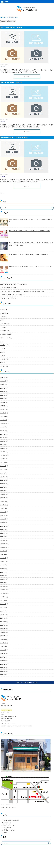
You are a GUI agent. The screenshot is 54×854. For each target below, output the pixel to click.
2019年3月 (3, 533)
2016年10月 (3, 632)
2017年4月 (3, 611)
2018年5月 (3, 568)
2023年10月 (3, 459)
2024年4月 (3, 441)
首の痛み (2, 366)
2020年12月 (3, 494)
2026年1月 (3, 388)
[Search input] (25, 208)
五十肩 (2, 327)
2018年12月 (3, 544)
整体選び (2, 309)
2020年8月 (3, 501)
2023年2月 (3, 476)
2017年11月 (3, 590)
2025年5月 (3, 409)
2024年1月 (3, 452)
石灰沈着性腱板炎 (5, 334)
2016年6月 (3, 643)
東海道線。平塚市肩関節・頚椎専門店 (11, 82)
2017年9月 (3, 597)
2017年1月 (3, 621)
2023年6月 (3, 469)
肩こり (2, 348)
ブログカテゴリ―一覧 (8, 825)
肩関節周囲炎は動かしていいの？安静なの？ (12, 294)
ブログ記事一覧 (6, 827)
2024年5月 (3, 437)
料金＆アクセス (6, 822)
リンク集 (4, 832)
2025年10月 (3, 395)
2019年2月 (3, 536)
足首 (1, 355)
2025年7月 (3, 402)
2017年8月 (3, 600)
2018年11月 (3, 547)
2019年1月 (3, 540)
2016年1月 (3, 660)
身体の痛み (3, 359)
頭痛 (1, 362)
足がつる (2, 316)
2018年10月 (3, 551)
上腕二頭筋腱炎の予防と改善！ (8, 287)
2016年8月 (3, 636)
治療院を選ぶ (4, 331)
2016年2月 (3, 657)
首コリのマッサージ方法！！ (8, 298)
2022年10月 (3, 483)
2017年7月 (3, 604)
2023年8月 (3, 462)
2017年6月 (3, 607)
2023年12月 (3, 455)
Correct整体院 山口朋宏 (31, 682)
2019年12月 (3, 522)
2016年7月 (3, 639)
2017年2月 (3, 618)
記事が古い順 (12, 21)
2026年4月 (3, 377)
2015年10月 (3, 671)
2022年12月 (3, 480)
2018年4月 (3, 572)
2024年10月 (3, 423)
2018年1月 (3, 582)
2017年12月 (3, 586)
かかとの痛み (4, 323)
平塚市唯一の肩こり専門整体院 (10, 820)
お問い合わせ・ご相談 (8, 830)
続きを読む (27, 76)
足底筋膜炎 (3, 313)
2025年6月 (3, 406)
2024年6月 (3, 434)
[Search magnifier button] (52, 208)
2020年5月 (3, 512)
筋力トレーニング (5, 338)
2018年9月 (3, 554)
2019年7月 (3, 529)
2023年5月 (3, 473)
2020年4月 (3, 515)
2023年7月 (3, 466)
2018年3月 (3, 575)
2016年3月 (3, 653)
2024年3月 (3, 444)
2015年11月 (3, 667)
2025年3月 (3, 413)
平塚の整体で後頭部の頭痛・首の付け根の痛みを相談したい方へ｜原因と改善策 (22, 291)
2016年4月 (3, 650)
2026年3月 (3, 381)
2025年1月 (3, 416)
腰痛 (1, 352)
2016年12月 (3, 625)
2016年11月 (3, 629)
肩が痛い (2, 66)
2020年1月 (3, 519)
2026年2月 (3, 384)
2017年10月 (3, 593)
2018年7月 (3, 561)
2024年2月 (3, 448)
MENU (6, 2)
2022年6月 (3, 491)
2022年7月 (3, 487)
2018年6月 (3, 565)
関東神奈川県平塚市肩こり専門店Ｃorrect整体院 (14, 137)
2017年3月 (3, 614)
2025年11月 (3, 391)
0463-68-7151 (5, 712)
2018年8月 (3, 558)
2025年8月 (3, 398)
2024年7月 (3, 430)
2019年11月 (3, 526)
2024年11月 (3, 420)
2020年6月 (3, 508)
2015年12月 (3, 664)
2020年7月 (3, 505)
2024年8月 (3, 427)
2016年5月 (3, 646)
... (36, 72)
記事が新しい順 (4, 21)
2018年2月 (3, 579)
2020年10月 (3, 498)
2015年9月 (3, 674)
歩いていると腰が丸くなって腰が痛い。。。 (13, 27)
